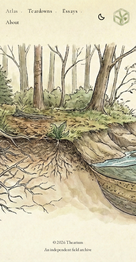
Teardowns (40, 11)
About (13, 22)
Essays (70, 11)
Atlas (12, 11)
